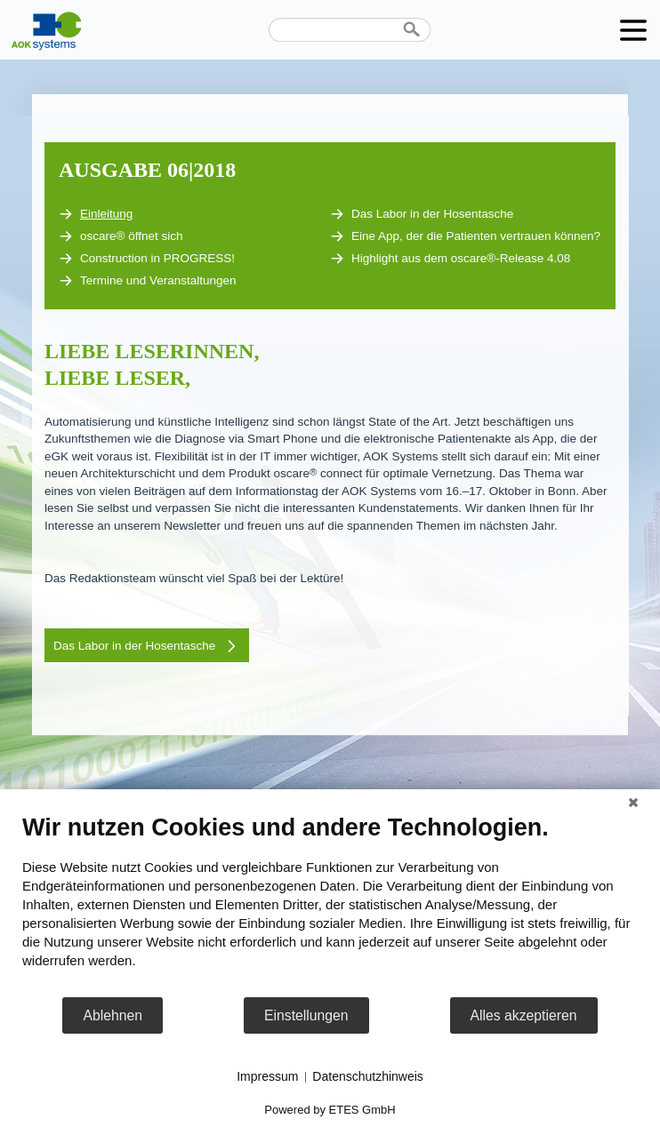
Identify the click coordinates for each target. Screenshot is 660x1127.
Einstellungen (306, 1015)
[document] (330, 904)
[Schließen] (633, 802)
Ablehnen (112, 1015)
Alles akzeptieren (524, 1015)
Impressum (267, 1076)
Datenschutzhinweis (367, 1076)
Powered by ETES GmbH (329, 1109)
